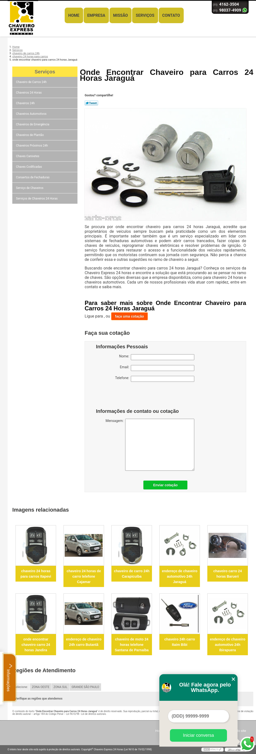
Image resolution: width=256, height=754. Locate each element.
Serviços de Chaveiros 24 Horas (37, 198)
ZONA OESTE (40, 687)
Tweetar (91, 103)
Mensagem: (149, 445)
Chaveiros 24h (25, 103)
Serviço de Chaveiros (30, 188)
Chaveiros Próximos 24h (32, 145)
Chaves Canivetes (28, 156)
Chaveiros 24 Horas (29, 92)
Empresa (96, 15)
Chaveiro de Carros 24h (31, 82)
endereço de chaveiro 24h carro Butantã (84, 642)
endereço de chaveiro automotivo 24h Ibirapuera (227, 644)
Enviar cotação (165, 485)
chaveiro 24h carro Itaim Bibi (179, 642)
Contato (171, 15)
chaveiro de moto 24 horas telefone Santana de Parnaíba (132, 644)
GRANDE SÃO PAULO (85, 687)
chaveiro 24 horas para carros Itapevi (35, 573)
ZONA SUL (60, 687)
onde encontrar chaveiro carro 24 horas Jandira (36, 644)
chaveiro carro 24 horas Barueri (227, 573)
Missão (120, 15)
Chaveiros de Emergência (33, 124)
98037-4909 (230, 10)
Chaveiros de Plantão (30, 135)
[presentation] (127, 396)
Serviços (145, 15)
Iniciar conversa (198, 735)
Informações (9, 677)
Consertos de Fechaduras (33, 177)
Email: (157, 368)
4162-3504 (229, 4)
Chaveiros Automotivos (31, 114)
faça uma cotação (129, 316)
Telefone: (154, 379)
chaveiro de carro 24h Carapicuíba (132, 573)
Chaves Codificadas (29, 166)
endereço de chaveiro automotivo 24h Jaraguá (179, 576)
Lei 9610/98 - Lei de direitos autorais (86, 714)
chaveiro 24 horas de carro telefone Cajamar (84, 576)
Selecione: (21, 687)
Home (73, 15)
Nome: (156, 357)
